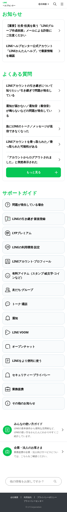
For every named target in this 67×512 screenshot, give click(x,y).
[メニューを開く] (62, 4)
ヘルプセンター (9, 5)
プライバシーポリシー (47, 497)
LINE (5, 2)
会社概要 (14, 497)
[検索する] (54, 4)
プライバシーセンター (33, 501)
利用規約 (28, 497)
